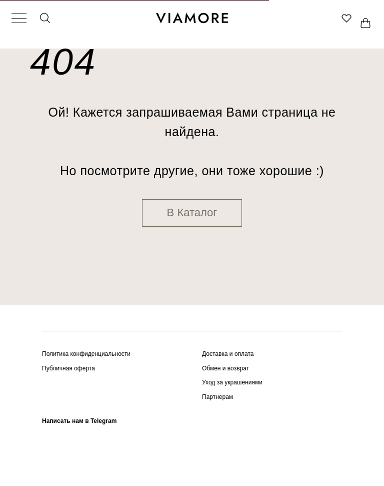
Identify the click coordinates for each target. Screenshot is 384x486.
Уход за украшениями (232, 382)
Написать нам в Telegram (79, 420)
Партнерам (217, 396)
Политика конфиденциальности (86, 353)
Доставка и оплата (228, 353)
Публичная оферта (68, 368)
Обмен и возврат (225, 368)
